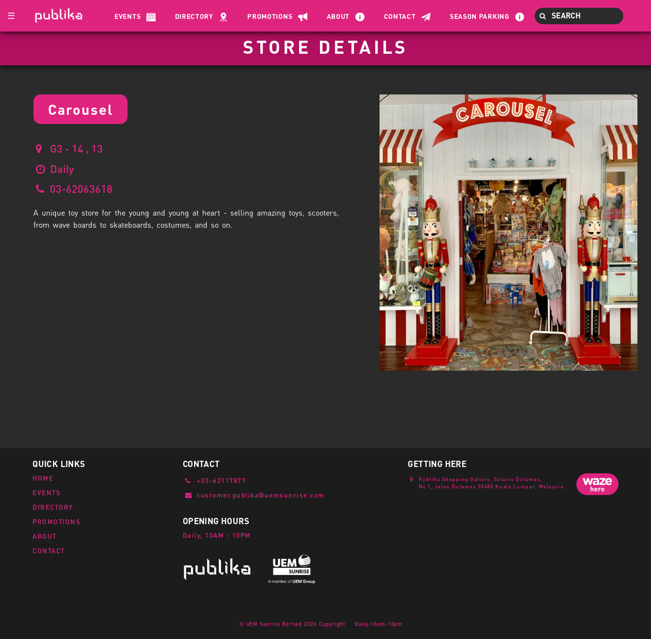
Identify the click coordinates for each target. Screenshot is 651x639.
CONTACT (48, 550)
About (338, 16)
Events (127, 16)
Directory (194, 16)
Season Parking (479, 16)
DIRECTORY (52, 507)
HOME (42, 478)
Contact (400, 16)
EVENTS (46, 492)
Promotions (269, 16)
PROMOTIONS (56, 521)
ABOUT (44, 536)
